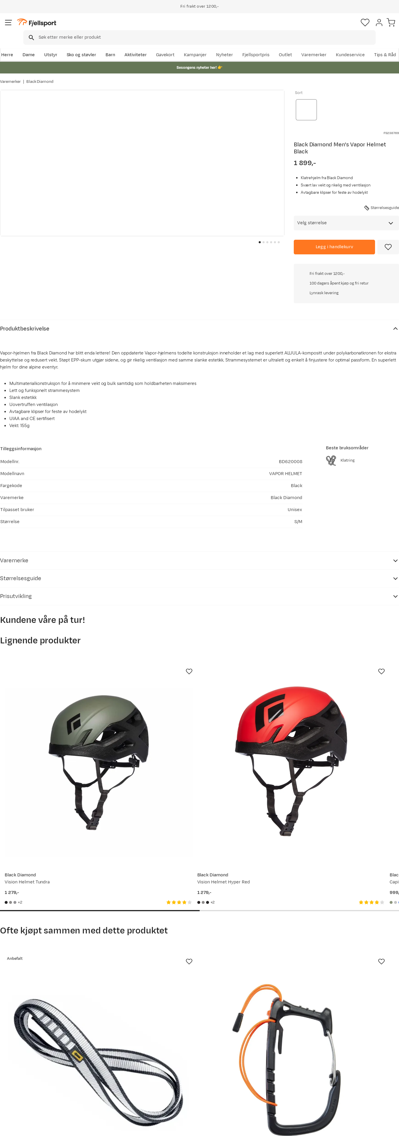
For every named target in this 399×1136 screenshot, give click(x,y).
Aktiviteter (135, 46)
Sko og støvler (81, 46)
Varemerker (348, 46)
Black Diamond (40, 75)
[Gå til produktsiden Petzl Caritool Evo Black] (147, 864)
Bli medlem (375, 999)
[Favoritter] (358, 27)
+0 (390, 176)
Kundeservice (384, 46)
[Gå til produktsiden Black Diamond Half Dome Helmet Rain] (251, 864)
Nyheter (259, 46)
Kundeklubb (179, 1059)
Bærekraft (178, 1087)
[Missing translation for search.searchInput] (90, 28)
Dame (27, 46)
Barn (109, 46)
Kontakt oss (18, 1097)
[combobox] (204, 27)
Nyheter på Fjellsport (108, 1059)
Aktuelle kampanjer (107, 1050)
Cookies (388, 1127)
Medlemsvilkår (182, 1068)
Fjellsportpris (290, 46)
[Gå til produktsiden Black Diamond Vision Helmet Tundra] (44, 660)
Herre (6, 46)
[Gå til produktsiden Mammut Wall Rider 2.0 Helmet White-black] (354, 660)
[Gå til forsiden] (29, 27)
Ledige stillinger (183, 1078)
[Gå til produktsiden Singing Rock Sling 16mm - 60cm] (44, 864)
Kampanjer (229, 46)
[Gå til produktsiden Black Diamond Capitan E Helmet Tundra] (251, 660)
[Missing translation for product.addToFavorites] (388, 236)
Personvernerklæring (325, 1127)
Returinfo (16, 1068)
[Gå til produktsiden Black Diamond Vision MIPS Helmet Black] (354, 864)
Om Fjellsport (181, 1050)
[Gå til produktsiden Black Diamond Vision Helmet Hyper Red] (147, 660)
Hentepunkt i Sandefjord (31, 1087)
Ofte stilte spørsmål (27, 1050)
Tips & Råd (17, 1078)
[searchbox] (211, 28)
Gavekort (96, 1078)
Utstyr (49, 46)
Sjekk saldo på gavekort (30, 1059)
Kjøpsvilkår (361, 1127)
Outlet (320, 46)
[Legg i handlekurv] (334, 236)
